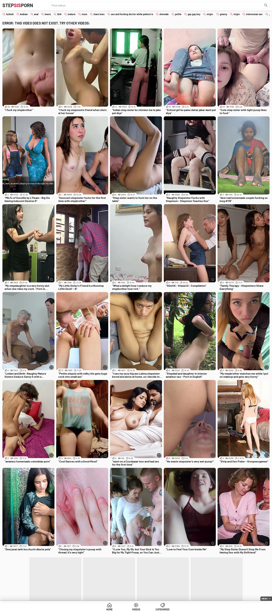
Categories (162, 609)
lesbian (24, 14)
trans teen (99, 14)
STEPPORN (17, 5)
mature (71, 14)
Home (109, 609)
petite (178, 14)
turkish (10, 14)
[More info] (51, 104)
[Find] (266, 5)
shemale (164, 14)
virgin (236, 14)
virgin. (210, 14)
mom (84, 14)
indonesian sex (254, 14)
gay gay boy (194, 14)
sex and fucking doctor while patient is (132, 14)
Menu (264, 598)
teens (48, 14)
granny (223, 14)
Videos (136, 609)
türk (59, 14)
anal (36, 14)
